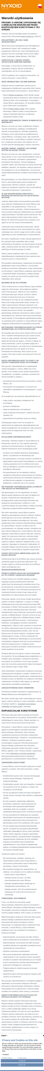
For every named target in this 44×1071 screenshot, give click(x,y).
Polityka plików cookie (16, 109)
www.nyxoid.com (27, 36)
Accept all (22, 1061)
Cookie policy (22, 1058)
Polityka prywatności (15, 95)
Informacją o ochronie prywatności (22, 753)
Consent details (7, 1058)
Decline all (22, 1065)
